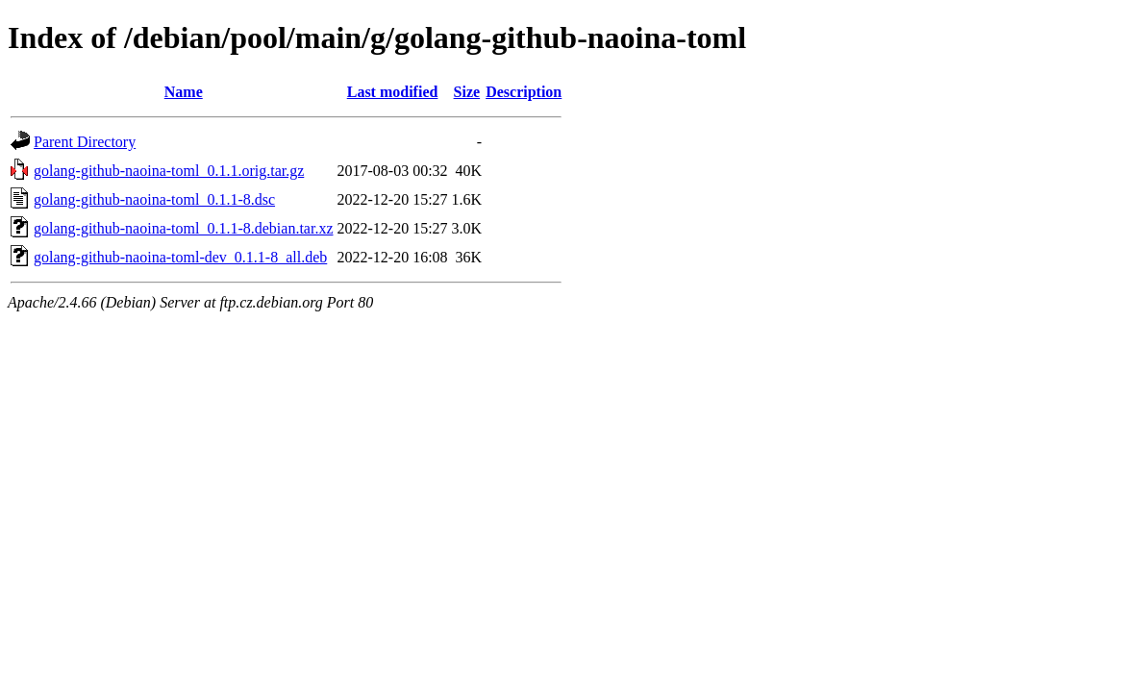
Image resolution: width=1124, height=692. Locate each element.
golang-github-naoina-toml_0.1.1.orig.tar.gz (169, 170)
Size (467, 92)
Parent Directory (85, 142)
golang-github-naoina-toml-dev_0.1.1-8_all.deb (180, 257)
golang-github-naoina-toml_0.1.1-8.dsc (154, 199)
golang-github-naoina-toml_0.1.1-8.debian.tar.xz (183, 228)
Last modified (392, 92)
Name (183, 92)
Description (524, 92)
